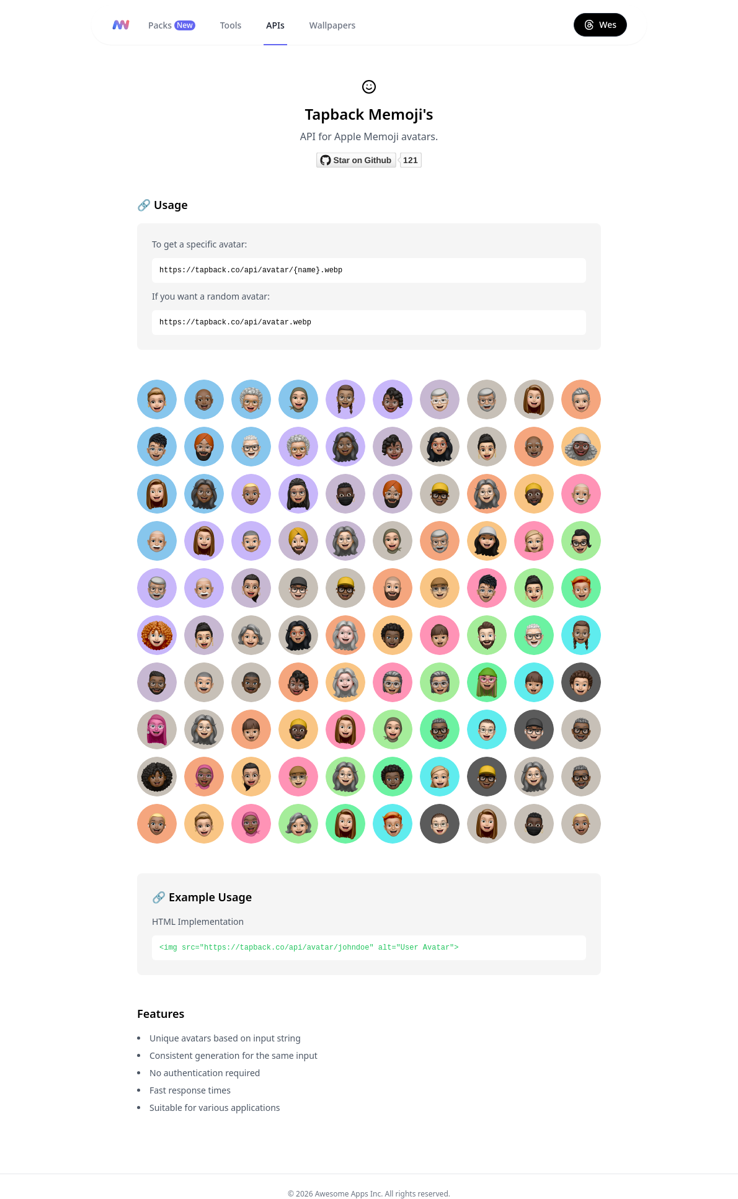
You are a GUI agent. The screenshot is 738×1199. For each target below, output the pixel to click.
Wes (600, 24)
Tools (231, 25)
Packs (171, 25)
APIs (275, 25)
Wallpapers (332, 25)
